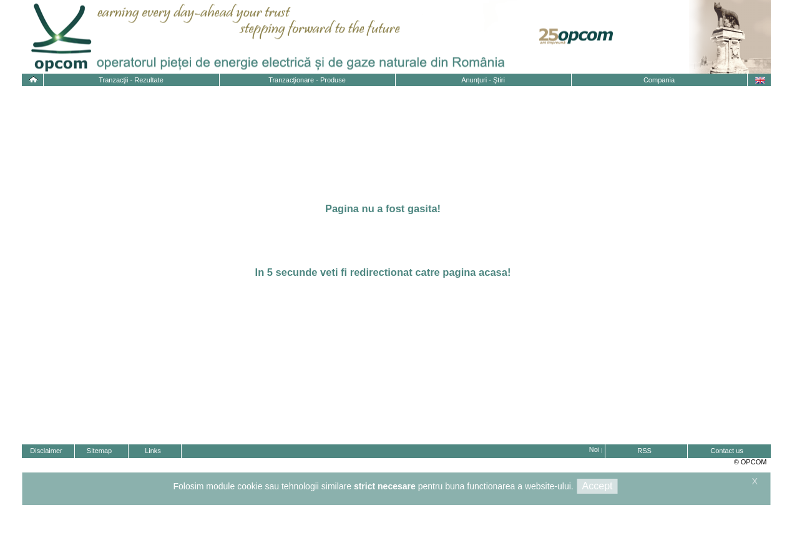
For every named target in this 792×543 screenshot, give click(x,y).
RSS (644, 450)
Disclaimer (46, 450)
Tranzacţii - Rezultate (131, 80)
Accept (597, 486)
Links (153, 450)
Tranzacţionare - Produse (307, 80)
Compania (659, 80)
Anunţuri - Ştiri (483, 80)
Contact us (726, 450)
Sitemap (99, 450)
